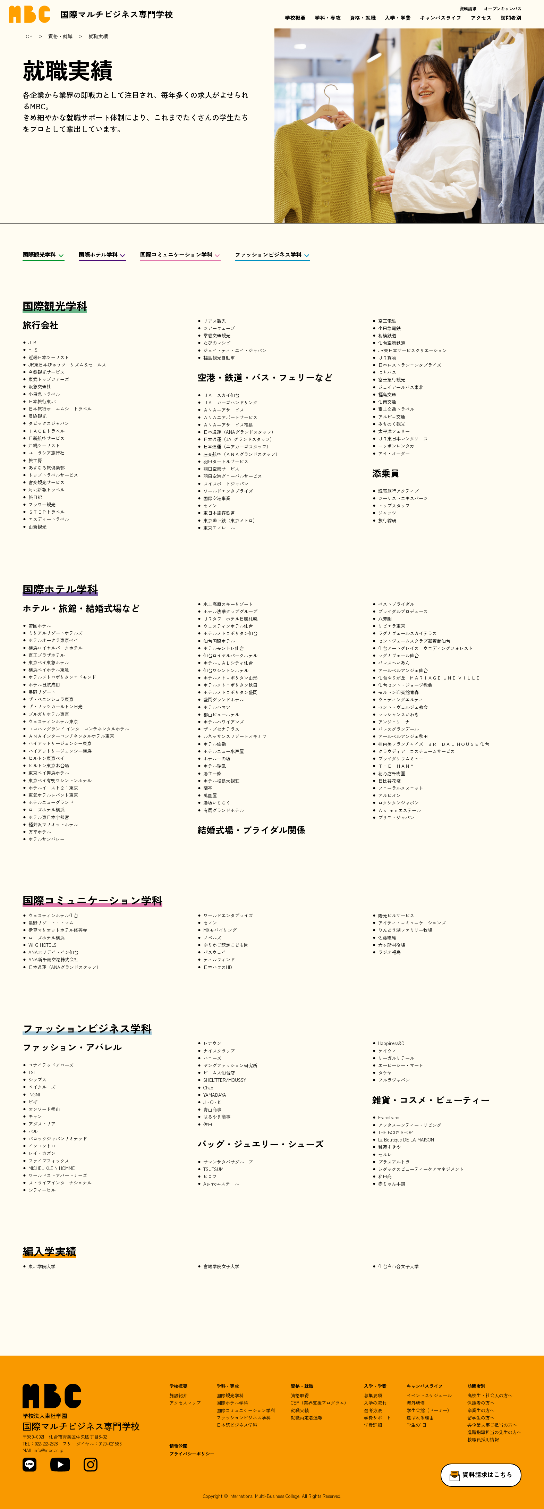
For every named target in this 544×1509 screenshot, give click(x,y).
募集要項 (373, 1395)
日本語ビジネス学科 (236, 1425)
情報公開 (178, 1445)
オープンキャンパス (502, 9)
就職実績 (300, 1410)
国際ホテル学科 (98, 255)
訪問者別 (511, 17)
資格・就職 (363, 17)
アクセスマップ (185, 1402)
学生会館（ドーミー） (429, 1410)
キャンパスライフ (440, 17)
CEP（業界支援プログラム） (320, 1402)
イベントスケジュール (429, 1395)
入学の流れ (375, 1402)
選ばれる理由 (420, 1417)
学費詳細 (373, 1425)
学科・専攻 (328, 17)
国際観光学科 (39, 255)
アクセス (481, 17)
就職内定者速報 (306, 1417)
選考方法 (373, 1410)
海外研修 (416, 1402)
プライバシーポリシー (191, 1453)
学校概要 (295, 17)
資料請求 (468, 9)
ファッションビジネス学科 (268, 255)
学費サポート (377, 1417)
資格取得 (300, 1395)
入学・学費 (398, 17)
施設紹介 (178, 1395)
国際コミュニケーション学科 (176, 255)
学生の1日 (416, 1425)
